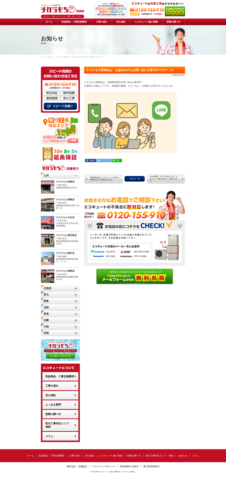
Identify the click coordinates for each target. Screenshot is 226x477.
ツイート (105, 160)
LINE (118, 160)
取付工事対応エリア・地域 (58, 425)
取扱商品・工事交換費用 (74, 22)
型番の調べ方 (173, 22)
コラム (49, 436)
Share (92, 160)
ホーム (49, 22)
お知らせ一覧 (134, 179)
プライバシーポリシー (103, 466)
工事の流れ (101, 22)
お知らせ (182, 455)
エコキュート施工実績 (146, 22)
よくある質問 (53, 404)
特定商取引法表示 (129, 466)
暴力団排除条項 (151, 466)
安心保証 (121, 22)
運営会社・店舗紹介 (77, 466)
